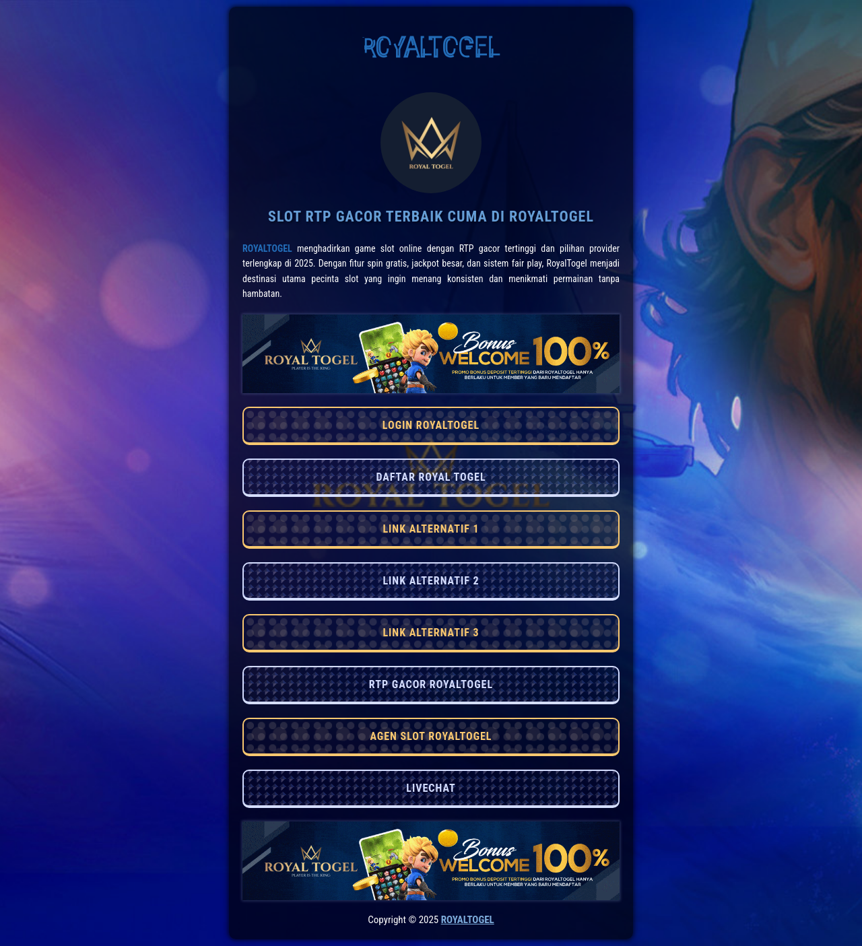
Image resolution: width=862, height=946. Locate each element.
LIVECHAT (430, 788)
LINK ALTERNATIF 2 (431, 580)
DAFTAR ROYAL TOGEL (431, 477)
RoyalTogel (267, 248)
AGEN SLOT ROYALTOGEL (431, 736)
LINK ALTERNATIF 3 (431, 632)
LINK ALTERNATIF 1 (431, 528)
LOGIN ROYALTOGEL (431, 425)
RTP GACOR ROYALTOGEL (431, 684)
